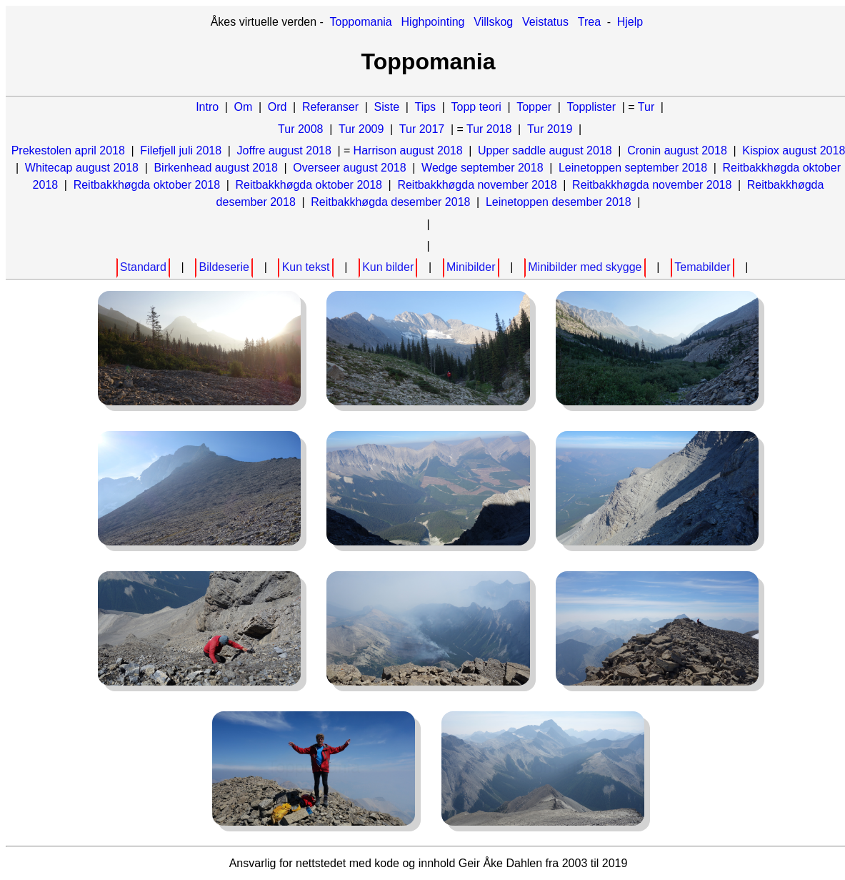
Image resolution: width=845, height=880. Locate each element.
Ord (277, 107)
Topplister (591, 107)
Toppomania (361, 22)
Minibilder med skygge (584, 267)
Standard (143, 267)
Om (243, 107)
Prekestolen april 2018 (68, 150)
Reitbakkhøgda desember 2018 (390, 202)
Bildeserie (224, 267)
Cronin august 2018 (677, 150)
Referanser (330, 107)
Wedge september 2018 (482, 168)
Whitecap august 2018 (82, 168)
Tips (425, 107)
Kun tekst (306, 267)
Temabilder (702, 267)
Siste (386, 107)
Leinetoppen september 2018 (633, 168)
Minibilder (470, 267)
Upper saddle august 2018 (545, 150)
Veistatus (545, 22)
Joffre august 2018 (284, 150)
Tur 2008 (300, 129)
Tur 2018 (488, 129)
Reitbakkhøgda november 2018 (476, 185)
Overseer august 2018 (349, 168)
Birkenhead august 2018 (215, 168)
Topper (533, 107)
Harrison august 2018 (408, 150)
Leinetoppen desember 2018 (558, 202)
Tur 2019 (549, 129)
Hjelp (630, 22)
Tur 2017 (421, 129)
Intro (207, 107)
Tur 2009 (361, 129)
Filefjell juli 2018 (180, 150)
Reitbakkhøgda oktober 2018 (147, 185)
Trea (589, 22)
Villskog (493, 22)
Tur (646, 107)
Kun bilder (388, 267)
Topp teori (476, 107)
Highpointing (433, 22)
